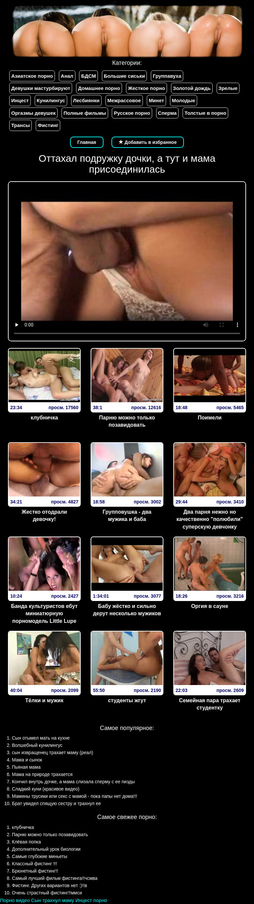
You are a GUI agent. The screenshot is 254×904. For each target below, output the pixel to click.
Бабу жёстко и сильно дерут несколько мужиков (127, 610)
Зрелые (228, 88)
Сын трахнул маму (52, 900)
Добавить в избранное (148, 142)
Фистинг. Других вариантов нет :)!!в (49, 885)
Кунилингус (51, 100)
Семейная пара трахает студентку (209, 704)
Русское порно (132, 113)
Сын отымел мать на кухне (41, 738)
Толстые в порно (205, 113)
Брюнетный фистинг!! (35, 871)
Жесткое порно (146, 88)
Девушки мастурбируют (40, 88)
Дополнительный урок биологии (46, 849)
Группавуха (167, 76)
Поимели (210, 417)
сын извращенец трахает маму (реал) (52, 752)
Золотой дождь (192, 88)
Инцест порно (91, 900)
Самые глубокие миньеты (39, 856)
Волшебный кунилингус (37, 745)
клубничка (44, 417)
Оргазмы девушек (33, 113)
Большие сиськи (124, 76)
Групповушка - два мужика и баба (127, 515)
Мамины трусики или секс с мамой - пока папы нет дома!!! (74, 796)
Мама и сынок (27, 759)
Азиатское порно (32, 76)
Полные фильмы (85, 113)
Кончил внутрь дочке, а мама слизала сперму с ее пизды (73, 781)
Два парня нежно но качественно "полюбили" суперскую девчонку (210, 519)
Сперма (167, 113)
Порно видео (15, 900)
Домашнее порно (99, 88)
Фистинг (48, 125)
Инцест (20, 100)
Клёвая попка (26, 841)
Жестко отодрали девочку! (44, 515)
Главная (86, 142)
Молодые (183, 100)
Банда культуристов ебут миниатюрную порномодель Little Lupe (44, 613)
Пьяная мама (26, 767)
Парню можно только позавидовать (127, 421)
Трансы (20, 125)
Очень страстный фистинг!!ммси (47, 892)
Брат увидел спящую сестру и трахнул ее (56, 803)
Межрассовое (124, 100)
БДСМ (88, 76)
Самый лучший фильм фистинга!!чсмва (55, 878)
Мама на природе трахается (42, 774)
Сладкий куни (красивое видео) (45, 789)
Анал (67, 76)
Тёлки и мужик (44, 700)
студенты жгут (127, 700)
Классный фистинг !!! (34, 863)
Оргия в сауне (209, 606)
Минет (156, 100)
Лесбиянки (86, 100)
